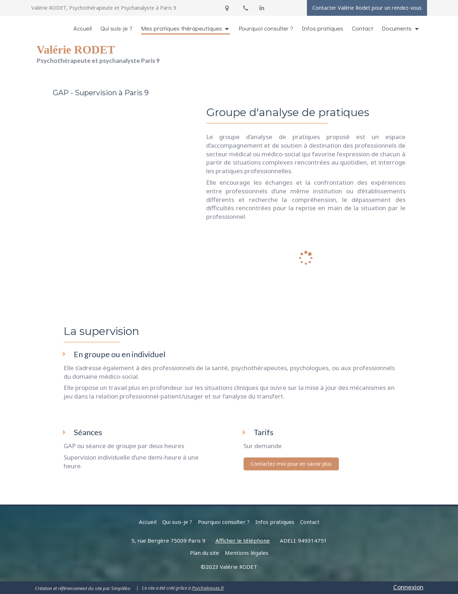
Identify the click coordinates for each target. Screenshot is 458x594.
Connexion (408, 587)
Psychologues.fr (208, 588)
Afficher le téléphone (243, 540)
